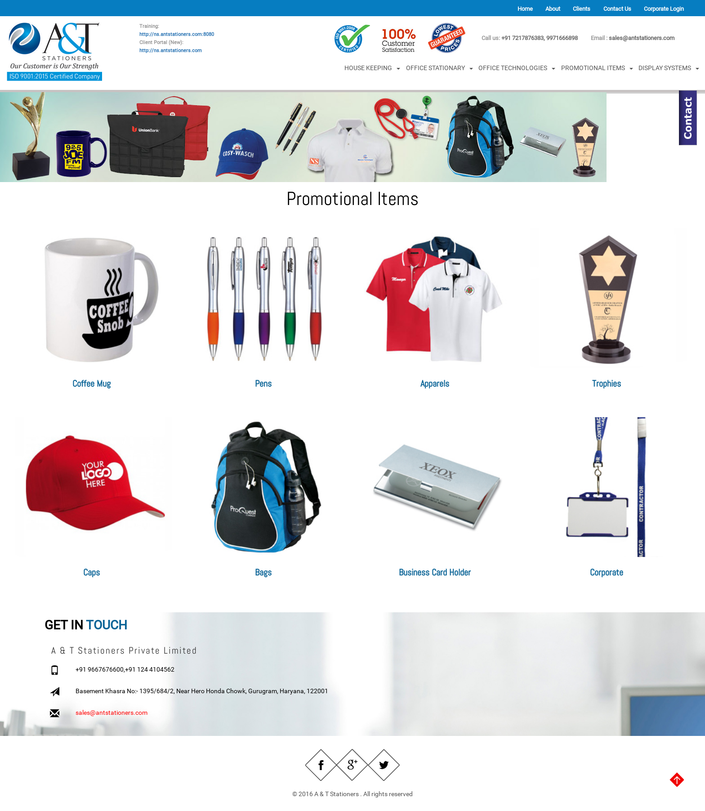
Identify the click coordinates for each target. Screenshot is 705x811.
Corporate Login (664, 8)
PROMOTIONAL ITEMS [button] (597, 67)
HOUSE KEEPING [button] (372, 67)
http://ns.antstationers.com (170, 50)
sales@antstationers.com (641, 38)
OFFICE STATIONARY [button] (439, 67)
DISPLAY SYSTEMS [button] (668, 67)
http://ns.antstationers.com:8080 (176, 34)
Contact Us (617, 8)
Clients (581, 8)
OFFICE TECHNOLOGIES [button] (516, 67)
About (552, 8)
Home (525, 8)
